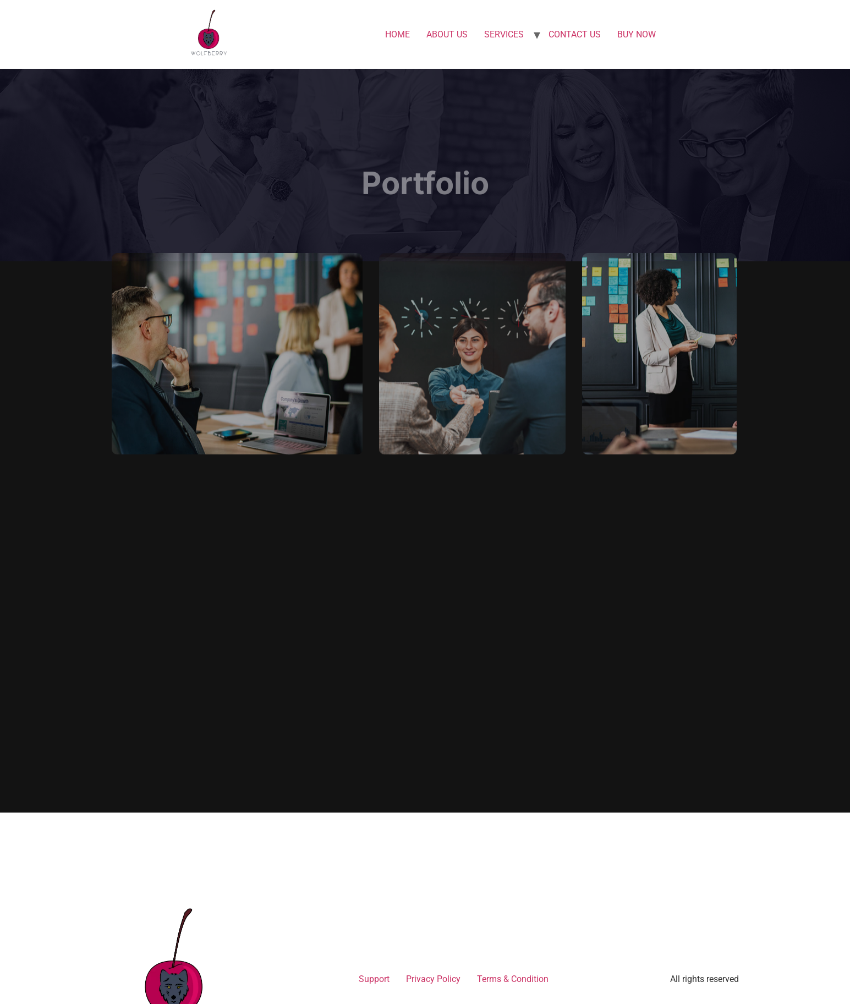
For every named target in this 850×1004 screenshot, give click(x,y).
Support (374, 979)
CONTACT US (575, 34)
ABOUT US (447, 34)
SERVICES (504, 34)
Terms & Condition (513, 979)
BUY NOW (636, 34)
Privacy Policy (433, 979)
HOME (397, 34)
